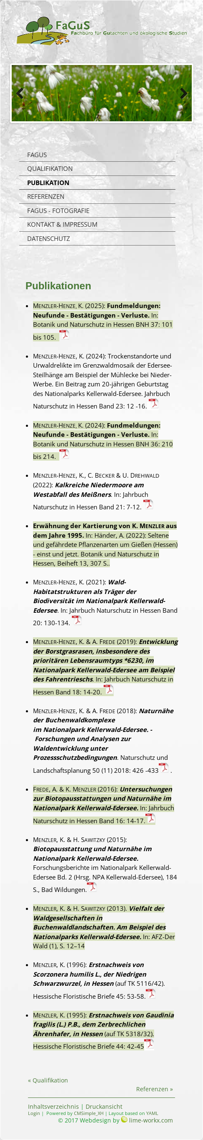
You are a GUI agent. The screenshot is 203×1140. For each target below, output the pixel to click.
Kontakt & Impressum (62, 224)
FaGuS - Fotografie (58, 210)
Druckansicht (104, 1106)
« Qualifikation (48, 1080)
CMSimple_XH (89, 1113)
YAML (152, 1113)
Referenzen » (154, 1089)
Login (34, 1113)
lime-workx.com (151, 1120)
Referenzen (45, 196)
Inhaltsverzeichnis (53, 1106)
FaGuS (37, 154)
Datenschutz (48, 238)
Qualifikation (50, 168)
